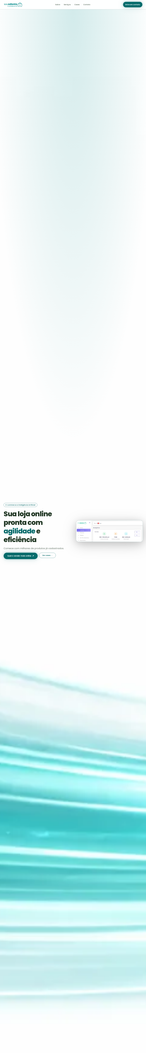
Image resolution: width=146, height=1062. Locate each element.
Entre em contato (132, 4)
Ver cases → (47, 555)
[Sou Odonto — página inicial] (13, 5)
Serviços (67, 4)
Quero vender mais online (20, 556)
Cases (77, 4)
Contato (86, 4)
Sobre (57, 4)
